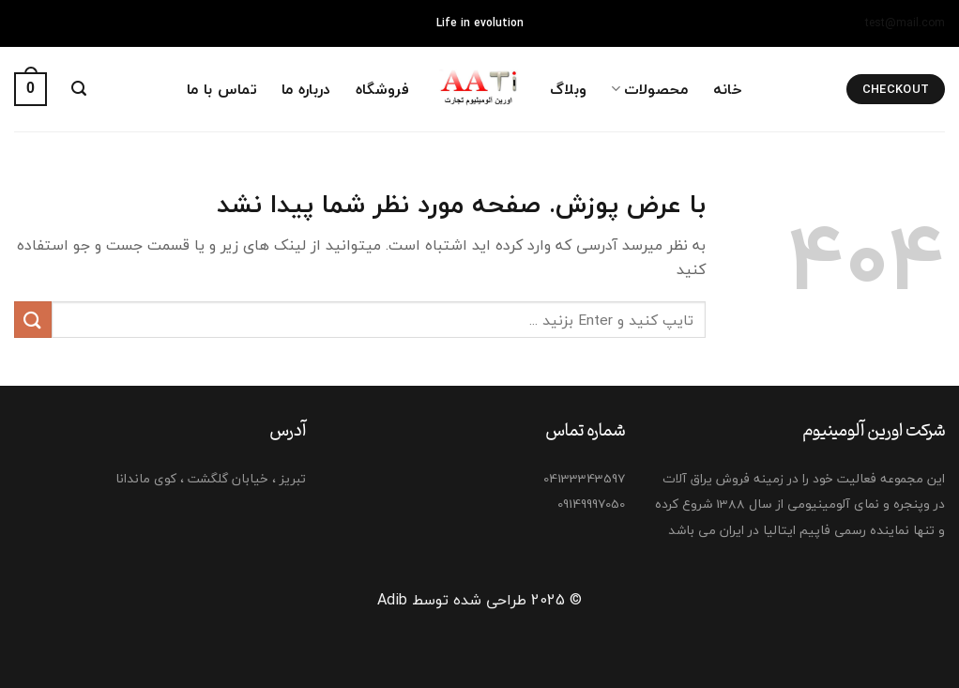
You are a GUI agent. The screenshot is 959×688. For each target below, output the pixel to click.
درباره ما (306, 89)
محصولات (649, 89)
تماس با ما (222, 89)
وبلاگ (568, 89)
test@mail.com (905, 23)
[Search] (78, 88)
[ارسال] (33, 319)
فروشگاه (382, 89)
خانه (727, 89)
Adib (392, 600)
